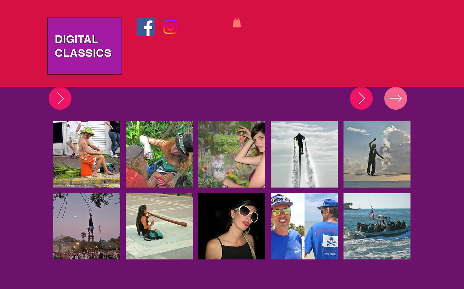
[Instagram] (170, 27)
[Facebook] (146, 27)
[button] (237, 22)
